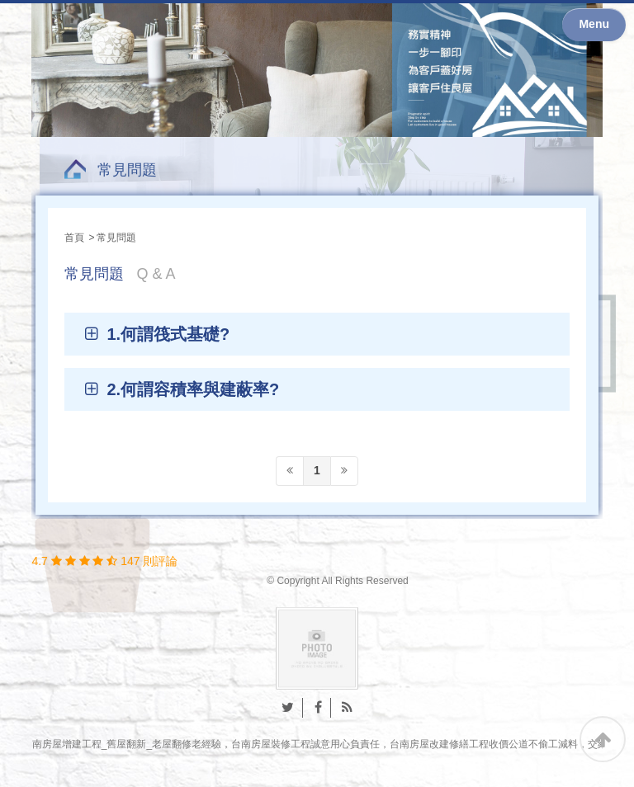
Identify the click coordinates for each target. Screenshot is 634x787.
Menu (594, 24)
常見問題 (127, 170)
